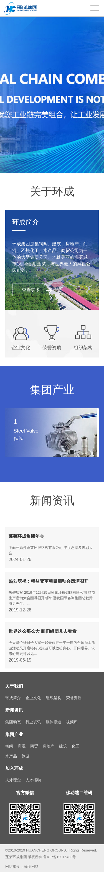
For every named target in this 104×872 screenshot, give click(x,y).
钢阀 (9, 742)
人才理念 (13, 776)
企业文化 (33, 694)
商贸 (34, 742)
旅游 (25, 752)
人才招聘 (33, 776)
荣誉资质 (74, 694)
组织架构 (53, 694)
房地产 (48, 742)
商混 (22, 742)
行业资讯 (33, 718)
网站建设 (12, 863)
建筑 (63, 742)
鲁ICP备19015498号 (59, 853)
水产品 (11, 752)
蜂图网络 (31, 863)
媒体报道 (53, 718)
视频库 (72, 718)
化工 (75, 742)
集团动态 (13, 718)
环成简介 (13, 694)
